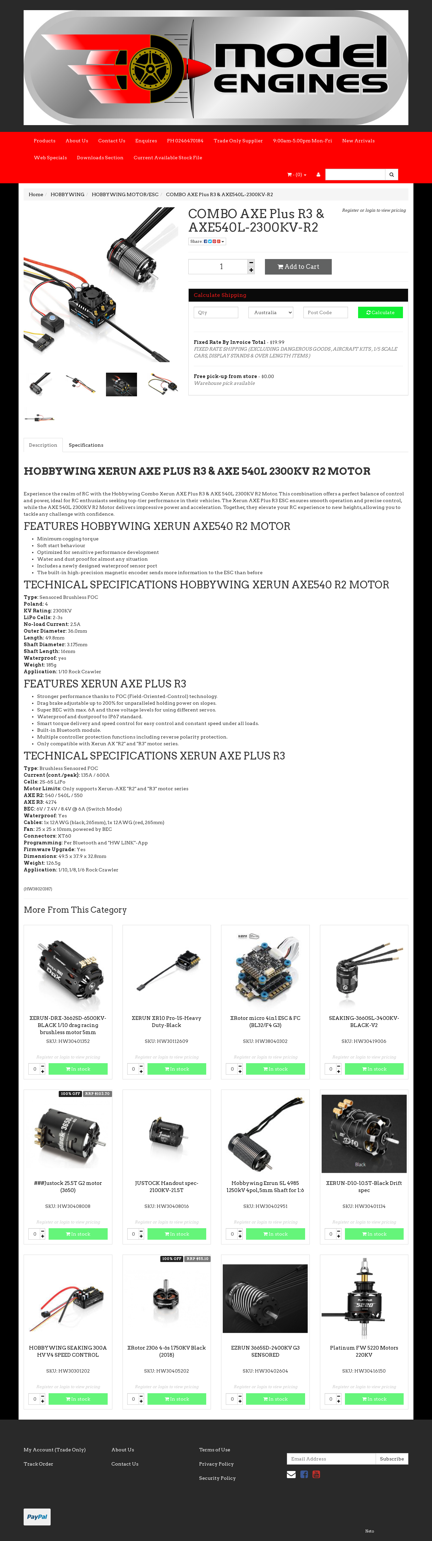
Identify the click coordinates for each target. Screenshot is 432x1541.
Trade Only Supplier (238, 140)
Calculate (381, 312)
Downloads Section (100, 157)
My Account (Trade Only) (55, 1449)
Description (43, 445)
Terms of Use (214, 1449)
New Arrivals (358, 140)
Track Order (38, 1464)
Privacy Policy (216, 1464)
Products (44, 140)
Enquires (146, 140)
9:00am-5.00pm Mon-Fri (302, 140)
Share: (207, 241)
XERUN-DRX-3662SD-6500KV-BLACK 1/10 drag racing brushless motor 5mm (67, 1025)
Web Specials (50, 157)
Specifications (86, 445)
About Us (76, 140)
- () (296, 174)
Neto (369, 1531)
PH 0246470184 (185, 140)
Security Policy (217, 1478)
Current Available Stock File (168, 157)
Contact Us (111, 140)
